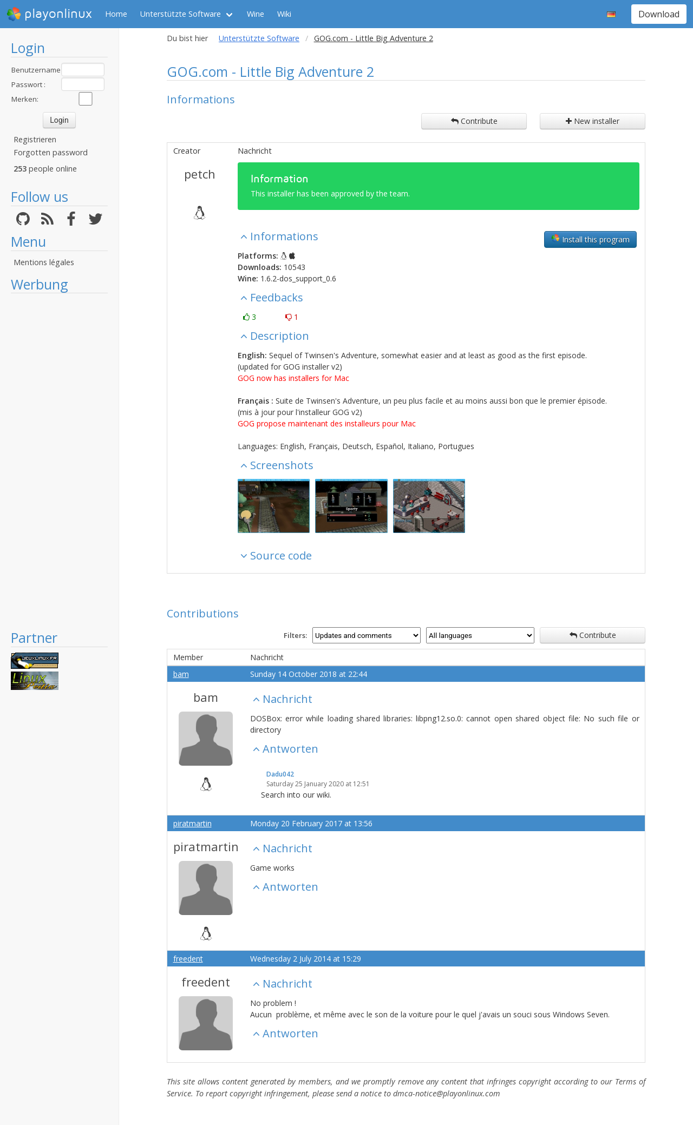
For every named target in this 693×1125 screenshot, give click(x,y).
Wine (255, 14)
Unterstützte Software (180, 14)
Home (116, 14)
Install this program (590, 239)
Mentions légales (44, 262)
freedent (188, 958)
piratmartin (192, 823)
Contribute (474, 121)
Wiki (284, 14)
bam (181, 674)
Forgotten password (51, 152)
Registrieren (35, 139)
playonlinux (49, 14)
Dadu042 (280, 774)
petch (199, 174)
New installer (592, 121)
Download (658, 14)
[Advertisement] (59, 461)
